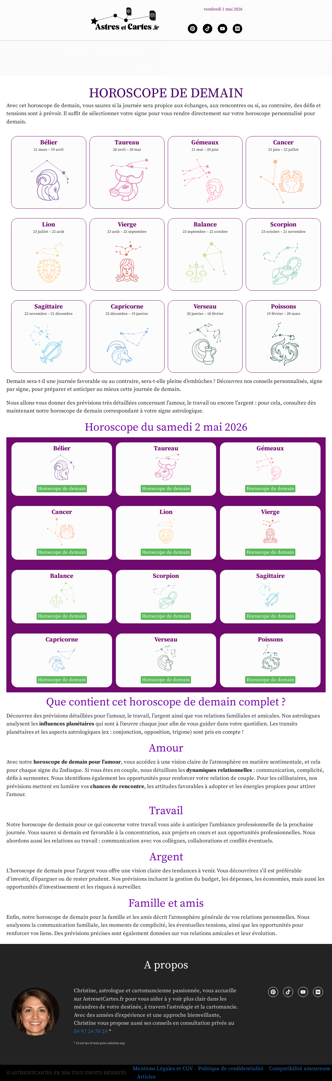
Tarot (205, 51)
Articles (146, 1076)
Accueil (74, 51)
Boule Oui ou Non (245, 51)
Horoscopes (172, 51)
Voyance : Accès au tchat (166, 68)
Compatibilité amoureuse (300, 1068)
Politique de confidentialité (231, 1068)
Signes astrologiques (120, 51)
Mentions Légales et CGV (163, 1068)
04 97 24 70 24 (91, 1031)
